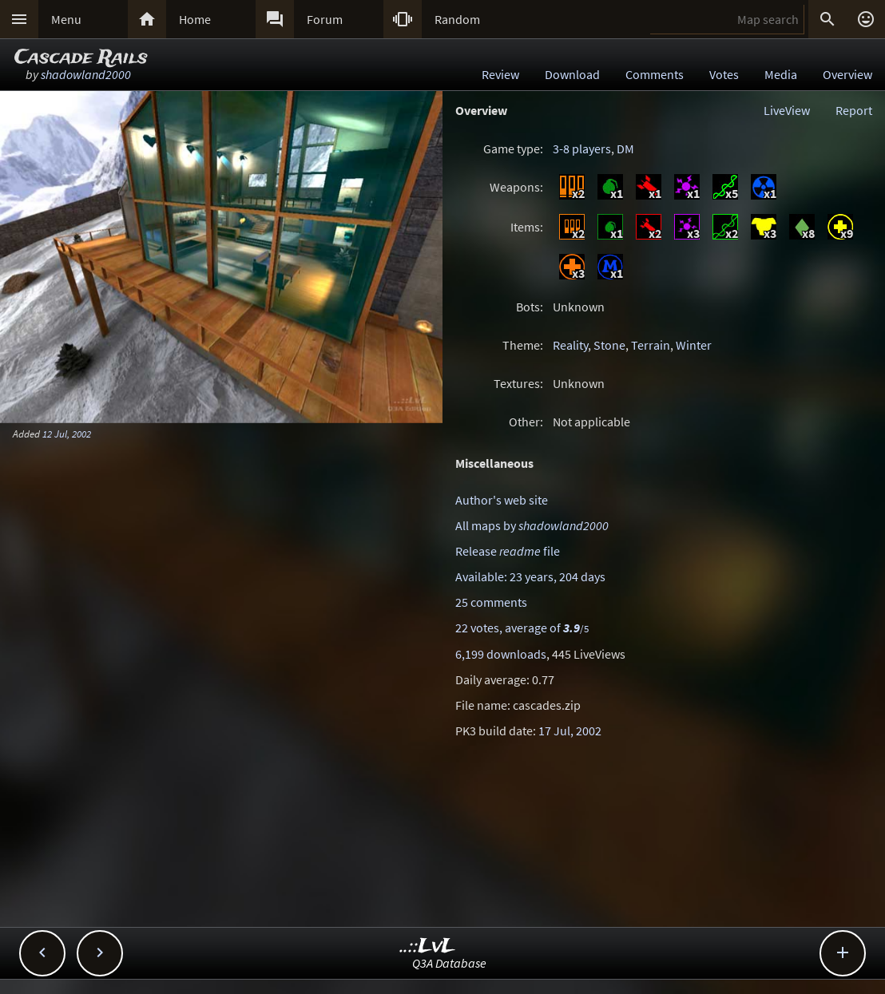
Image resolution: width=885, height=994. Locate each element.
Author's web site (501, 500)
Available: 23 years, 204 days (530, 576)
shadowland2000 (86, 74)
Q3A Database (449, 963)
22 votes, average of (522, 628)
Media (780, 74)
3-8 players (582, 148)
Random (457, 19)
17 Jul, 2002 (569, 731)
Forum (325, 19)
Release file (507, 551)
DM (625, 148)
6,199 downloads (500, 654)
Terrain (650, 345)
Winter (694, 345)
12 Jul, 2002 (66, 433)
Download (572, 74)
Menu (66, 19)
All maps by (532, 525)
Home (195, 19)
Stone (609, 345)
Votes (724, 74)
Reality (570, 345)
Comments (654, 74)
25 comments (491, 602)
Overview (847, 74)
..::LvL (427, 946)
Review (500, 74)
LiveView (787, 110)
